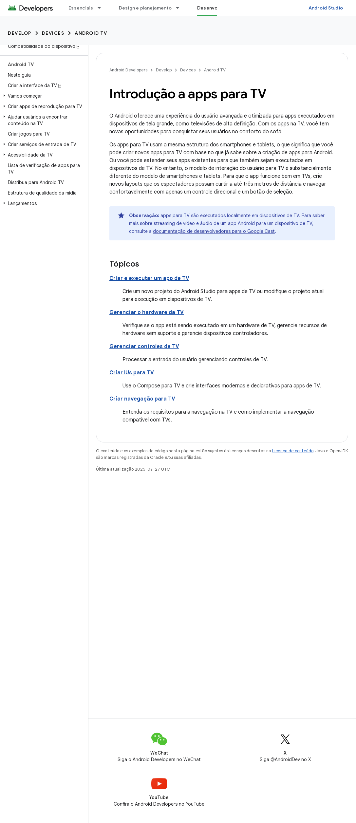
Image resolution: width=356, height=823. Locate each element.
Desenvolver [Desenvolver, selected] (212, 8)
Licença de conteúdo (292, 451)
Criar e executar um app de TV (149, 278)
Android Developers (128, 70)
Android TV (91, 33)
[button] (42, 96)
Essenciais (80, 8)
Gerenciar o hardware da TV (146, 312)
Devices (53, 33)
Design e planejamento (145, 8)
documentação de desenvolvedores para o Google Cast (214, 231)
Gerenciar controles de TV (144, 346)
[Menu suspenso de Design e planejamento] (180, 8)
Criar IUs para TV (131, 372)
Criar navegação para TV (142, 399)
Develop (19, 33)
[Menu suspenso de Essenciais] (102, 8)
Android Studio (326, 8)
